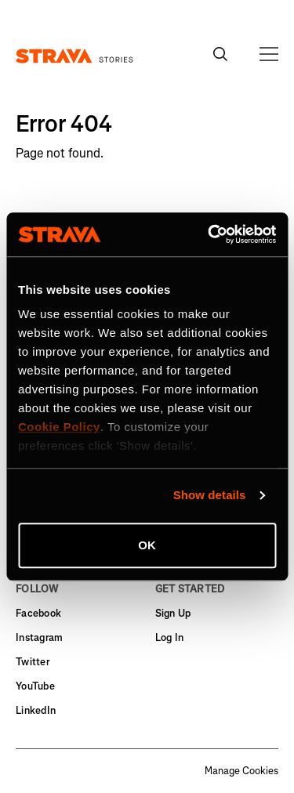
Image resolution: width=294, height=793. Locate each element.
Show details (209, 495)
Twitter (32, 661)
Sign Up (173, 613)
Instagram (39, 637)
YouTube (35, 686)
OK (147, 545)
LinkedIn (36, 710)
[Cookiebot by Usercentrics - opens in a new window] (209, 234)
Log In (169, 637)
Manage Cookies (241, 771)
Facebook (38, 613)
